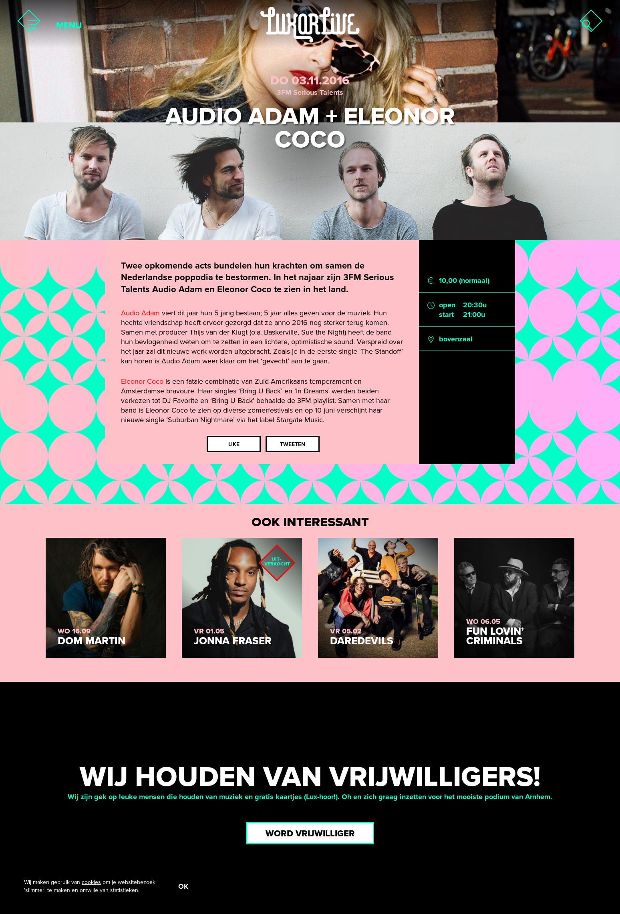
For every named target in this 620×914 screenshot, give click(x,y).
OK (183, 886)
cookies (91, 882)
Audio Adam (140, 313)
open (447, 305)
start (446, 314)
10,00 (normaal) (464, 280)
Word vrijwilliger (310, 833)
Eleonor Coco (142, 381)
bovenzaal (456, 339)
